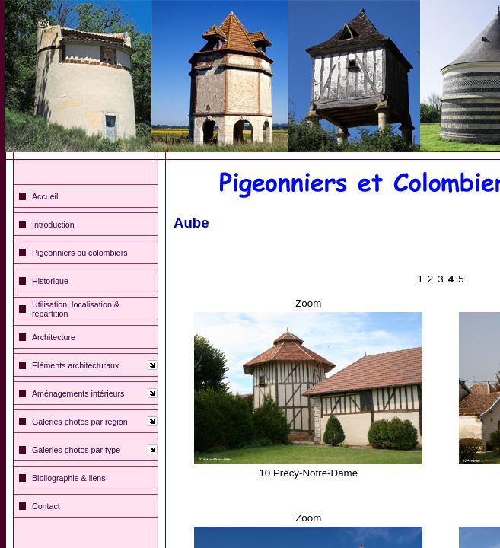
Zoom (308, 303)
